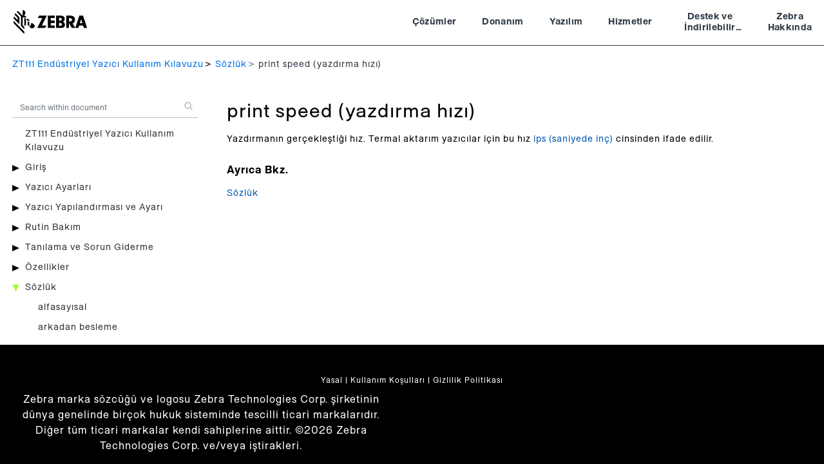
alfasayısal (62, 307)
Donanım (502, 21)
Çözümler (434, 21)
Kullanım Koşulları (387, 380)
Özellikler (47, 267)
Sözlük (231, 64)
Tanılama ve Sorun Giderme (89, 247)
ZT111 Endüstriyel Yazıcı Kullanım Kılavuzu (108, 64)
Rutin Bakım (53, 227)
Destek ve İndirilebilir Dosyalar (710, 23)
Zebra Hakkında (790, 22)
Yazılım (566, 21)
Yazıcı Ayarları (58, 187)
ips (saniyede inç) (573, 139)
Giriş (35, 167)
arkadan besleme (78, 327)
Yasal (332, 380)
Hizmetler (630, 21)
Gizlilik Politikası (468, 380)
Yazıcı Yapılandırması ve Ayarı (94, 207)
